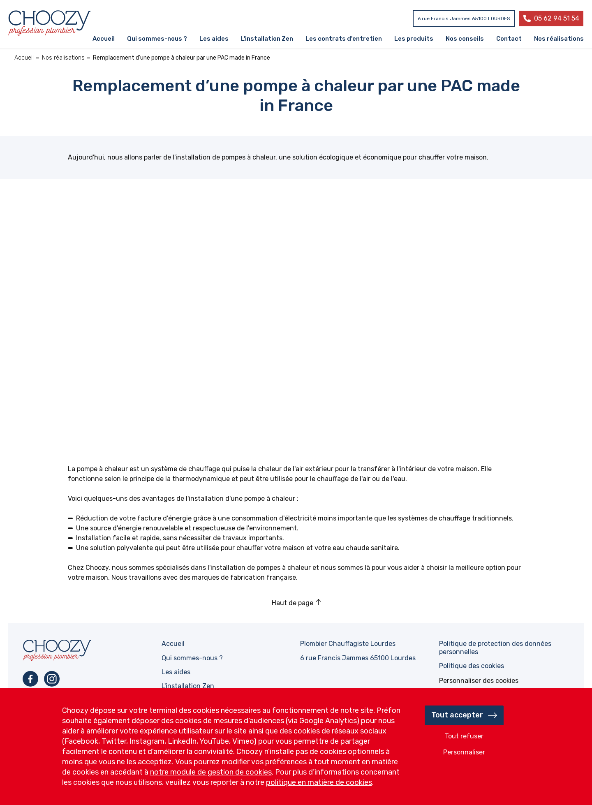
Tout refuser (464, 736)
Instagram (52, 679)
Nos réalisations (63, 57)
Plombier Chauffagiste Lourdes (347, 644)
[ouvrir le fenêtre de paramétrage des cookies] (478, 681)
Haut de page (292, 603)
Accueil (24, 57)
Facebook (30, 679)
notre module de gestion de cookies (211, 772)
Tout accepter (457, 714)
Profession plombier (49, 23)
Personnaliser (464, 752)
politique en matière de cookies (319, 782)
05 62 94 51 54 (556, 18)
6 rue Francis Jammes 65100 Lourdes (358, 658)
